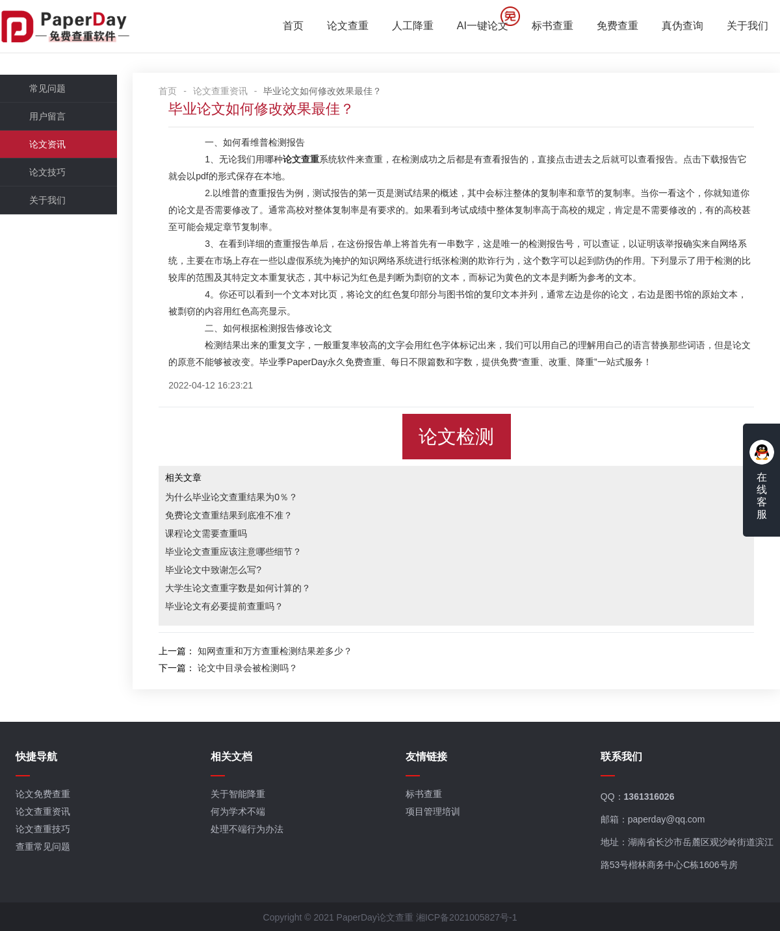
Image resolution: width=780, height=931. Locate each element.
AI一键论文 (482, 26)
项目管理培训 (433, 812)
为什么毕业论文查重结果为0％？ (232, 497)
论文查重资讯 (221, 91)
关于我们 (747, 26)
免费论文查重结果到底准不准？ (229, 515)
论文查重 (348, 26)
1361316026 (649, 797)
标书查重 (552, 26)
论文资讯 (47, 144)
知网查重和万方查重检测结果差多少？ (275, 651)
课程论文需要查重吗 (207, 533)
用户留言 (47, 116)
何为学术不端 (238, 812)
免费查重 (617, 26)
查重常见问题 (43, 847)
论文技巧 (47, 172)
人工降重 (413, 26)
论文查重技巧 (43, 829)
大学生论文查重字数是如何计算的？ (238, 588)
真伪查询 (682, 26)
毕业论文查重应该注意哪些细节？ (234, 551)
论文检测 (457, 436)
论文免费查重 (43, 794)
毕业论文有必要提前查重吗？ (225, 606)
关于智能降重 (238, 794)
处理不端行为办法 (247, 829)
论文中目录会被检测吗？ (248, 668)
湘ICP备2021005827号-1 (466, 917)
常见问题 (47, 88)
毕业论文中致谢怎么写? (214, 570)
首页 (293, 26)
